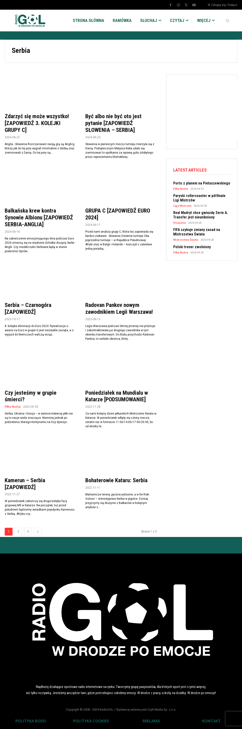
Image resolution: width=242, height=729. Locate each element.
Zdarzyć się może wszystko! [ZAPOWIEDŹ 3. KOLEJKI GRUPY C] (37, 123)
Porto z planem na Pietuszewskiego (200, 183)
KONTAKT (211, 721)
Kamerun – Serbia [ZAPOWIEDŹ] (25, 483)
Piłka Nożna (13, 406)
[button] (227, 21)
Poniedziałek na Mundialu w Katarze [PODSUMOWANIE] (116, 396)
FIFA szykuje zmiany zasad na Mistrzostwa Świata (195, 231)
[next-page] (38, 532)
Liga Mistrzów (182, 205)
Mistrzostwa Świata (185, 239)
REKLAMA (151, 721)
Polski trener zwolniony (191, 246)
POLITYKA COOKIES (91, 721)
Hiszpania (179, 222)
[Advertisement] (207, 110)
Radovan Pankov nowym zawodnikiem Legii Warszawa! (119, 308)
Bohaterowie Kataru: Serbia (116, 480)
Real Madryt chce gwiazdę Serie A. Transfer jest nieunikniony (199, 214)
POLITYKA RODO (30, 721)
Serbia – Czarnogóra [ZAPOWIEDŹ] (28, 308)
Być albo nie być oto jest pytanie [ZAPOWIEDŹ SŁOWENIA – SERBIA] (113, 123)
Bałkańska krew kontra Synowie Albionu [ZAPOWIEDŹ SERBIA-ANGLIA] (39, 217)
